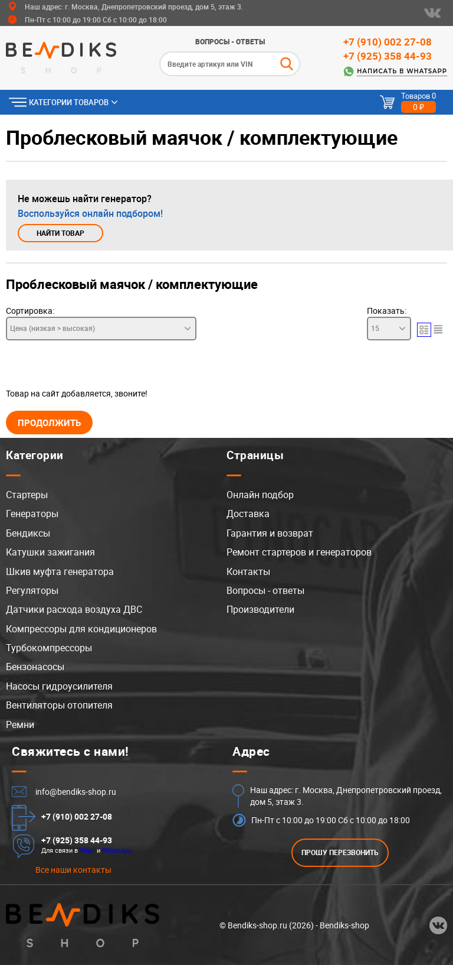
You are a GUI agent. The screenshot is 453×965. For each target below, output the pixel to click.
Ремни (20, 724)
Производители (260, 609)
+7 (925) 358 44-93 (387, 56)
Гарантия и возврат (269, 533)
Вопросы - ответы (230, 41)
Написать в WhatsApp (402, 71)
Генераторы (32, 513)
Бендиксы (28, 533)
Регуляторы (32, 590)
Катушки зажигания (50, 551)
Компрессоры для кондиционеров (81, 628)
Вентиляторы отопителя (59, 704)
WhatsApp (117, 850)
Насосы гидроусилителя (59, 686)
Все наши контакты (73, 869)
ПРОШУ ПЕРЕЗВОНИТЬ (340, 852)
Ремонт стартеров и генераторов (299, 551)
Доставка (248, 513)
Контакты (248, 571)
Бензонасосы (35, 666)
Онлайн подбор (260, 494)
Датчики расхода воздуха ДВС (74, 609)
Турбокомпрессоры (49, 647)
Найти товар (60, 233)
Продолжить (49, 422)
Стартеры (27, 494)
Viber (87, 850)
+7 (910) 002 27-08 (387, 41)
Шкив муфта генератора (60, 571)
